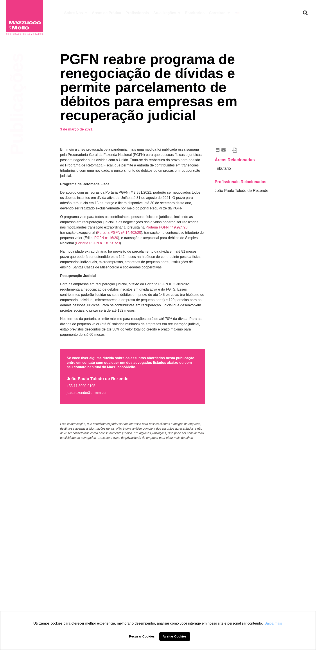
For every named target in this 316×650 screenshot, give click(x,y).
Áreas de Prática (106, 13)
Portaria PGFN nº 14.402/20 (119, 232)
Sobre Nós (75, 13)
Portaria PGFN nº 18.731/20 (98, 243)
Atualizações (167, 13)
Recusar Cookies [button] (142, 636)
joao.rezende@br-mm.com (87, 393)
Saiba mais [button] (273, 623)
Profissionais (137, 13)
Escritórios (195, 13)
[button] (305, 13)
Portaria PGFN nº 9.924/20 (167, 227)
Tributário (223, 168)
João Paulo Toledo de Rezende (241, 190)
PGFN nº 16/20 (106, 238)
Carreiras (219, 13)
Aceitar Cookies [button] (175, 636)
